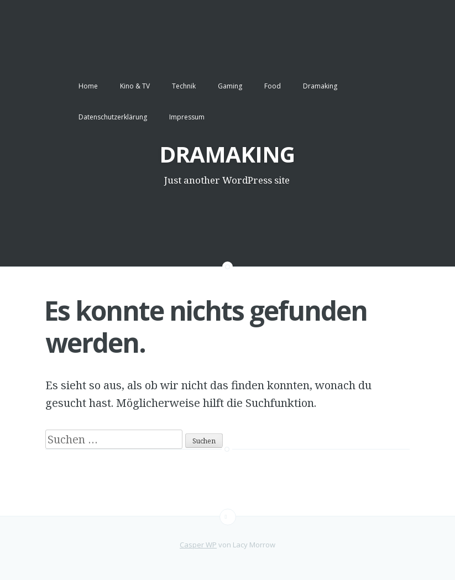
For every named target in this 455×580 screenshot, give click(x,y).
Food (272, 86)
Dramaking (320, 86)
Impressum (187, 117)
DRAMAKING (227, 154)
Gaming (230, 86)
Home (88, 86)
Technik (184, 86)
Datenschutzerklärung (113, 117)
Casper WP (198, 545)
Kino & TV (135, 86)
